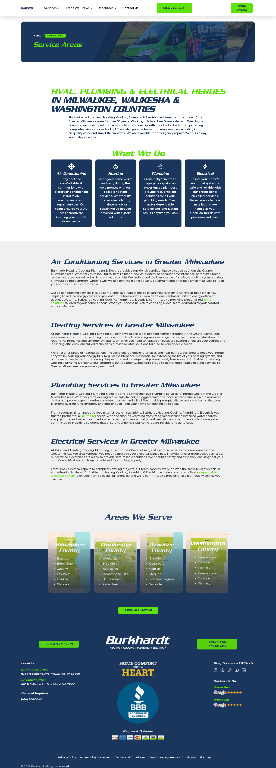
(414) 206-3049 (174, 8)
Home (37, 35)
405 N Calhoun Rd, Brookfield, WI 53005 (48, 700)
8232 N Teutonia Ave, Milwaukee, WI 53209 (50, 689)
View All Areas (138, 610)
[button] (52, 8)
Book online (241, 8)
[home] (27, 8)
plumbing (89, 416)
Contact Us (130, 8)
